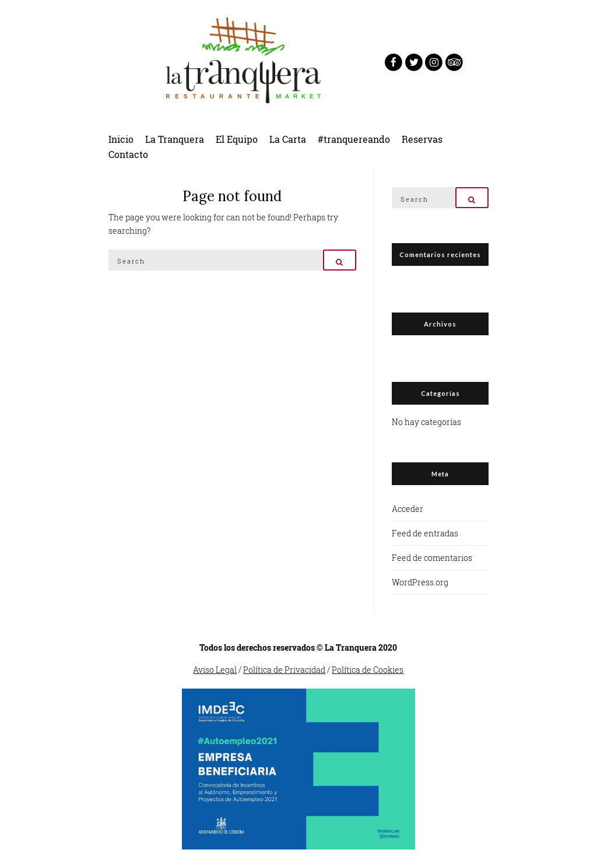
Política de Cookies (367, 669)
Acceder (407, 508)
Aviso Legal (215, 669)
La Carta (287, 139)
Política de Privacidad (284, 669)
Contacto (128, 154)
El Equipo (237, 139)
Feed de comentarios (432, 557)
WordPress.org (420, 582)
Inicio (121, 139)
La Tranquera (174, 139)
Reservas (422, 139)
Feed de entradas (425, 533)
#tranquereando (354, 139)
